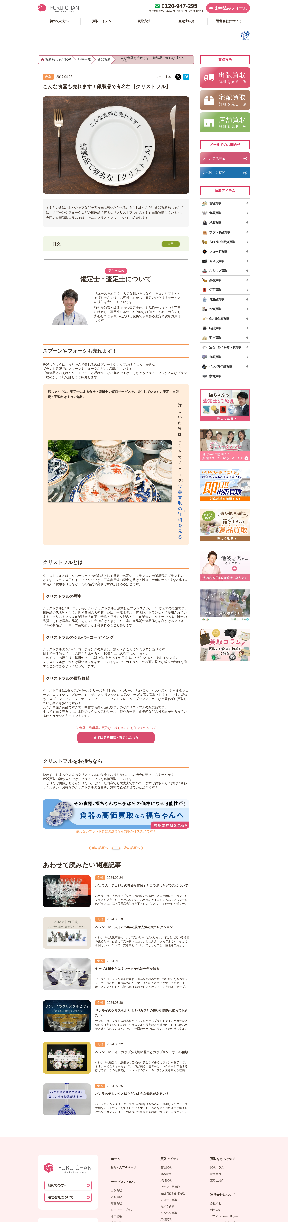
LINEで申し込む (121, 1131)
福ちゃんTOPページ (123, 1069)
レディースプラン (122, 1111)
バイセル (215, 1173)
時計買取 (166, 1153)
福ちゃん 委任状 (220, 1144)
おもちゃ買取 (168, 1114)
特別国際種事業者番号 (224, 1124)
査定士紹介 (217, 1082)
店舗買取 (116, 1105)
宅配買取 (116, 1098)
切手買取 (166, 1127)
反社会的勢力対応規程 (224, 1131)
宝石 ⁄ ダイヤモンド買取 (175, 1166)
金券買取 (166, 1173)
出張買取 (116, 1092)
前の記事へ (82, 746)
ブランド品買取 (170, 1088)
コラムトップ (116, 746)
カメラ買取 (167, 1108)
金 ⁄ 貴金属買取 (169, 1147)
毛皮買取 (166, 1160)
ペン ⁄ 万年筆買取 (171, 1179)
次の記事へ (149, 746)
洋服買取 (166, 1082)
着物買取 (166, 1069)
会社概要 (215, 1105)
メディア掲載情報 (221, 1137)
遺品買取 (116, 1124)
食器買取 (166, 1075)
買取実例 (215, 1075)
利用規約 (215, 1111)
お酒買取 (166, 1140)
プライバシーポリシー (224, 1118)
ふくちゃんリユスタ (222, 1150)
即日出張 (116, 1118)
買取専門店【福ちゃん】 (142, 1215)
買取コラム (217, 1069)
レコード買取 (168, 1101)
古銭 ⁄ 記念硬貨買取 (172, 1095)
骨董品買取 (167, 1134)
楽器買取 (166, 1121)
